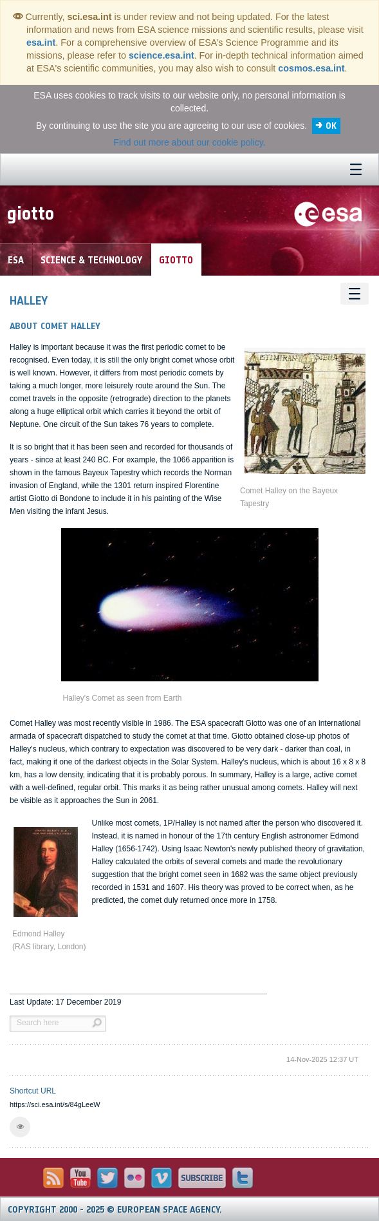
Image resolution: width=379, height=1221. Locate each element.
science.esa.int (161, 55)
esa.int (40, 42)
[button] (20, 1127)
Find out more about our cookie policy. (189, 142)
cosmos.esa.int (311, 68)
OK (331, 125)
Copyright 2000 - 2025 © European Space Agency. (115, 1209)
